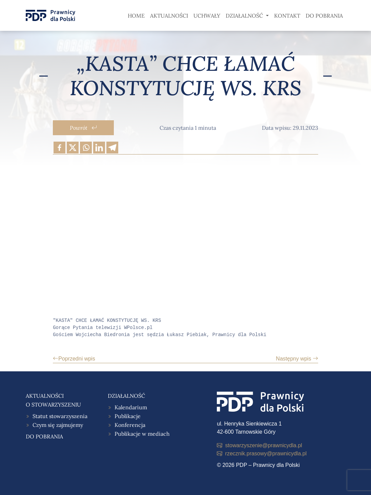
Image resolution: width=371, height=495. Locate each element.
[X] (73, 147)
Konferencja (130, 424)
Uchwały (206, 15)
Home (136, 15)
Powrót (83, 127)
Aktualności (169, 15)
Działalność (245, 15)
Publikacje (128, 416)
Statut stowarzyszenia (60, 416)
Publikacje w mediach (142, 433)
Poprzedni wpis (74, 359)
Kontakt (287, 15)
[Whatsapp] (86, 147)
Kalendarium (131, 407)
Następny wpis (297, 359)
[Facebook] (59, 147)
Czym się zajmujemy (58, 424)
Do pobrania (324, 15)
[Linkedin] (99, 147)
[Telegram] (112, 147)
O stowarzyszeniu (53, 404)
